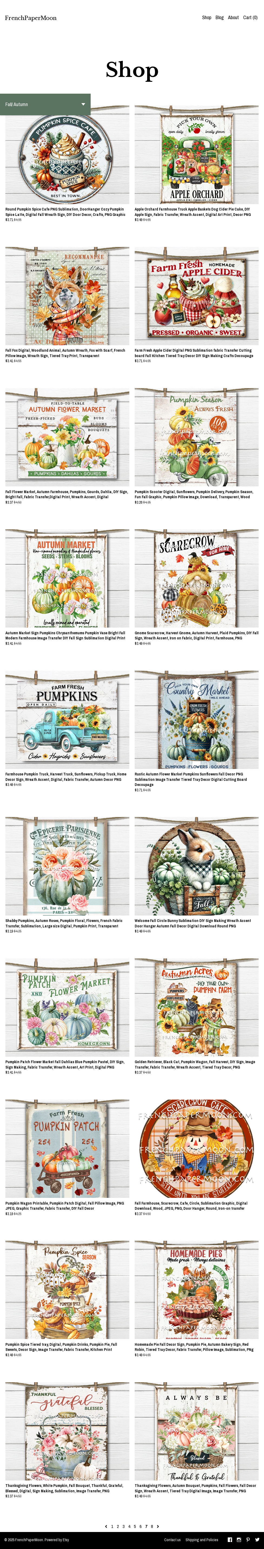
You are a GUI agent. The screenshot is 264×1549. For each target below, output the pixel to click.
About (233, 17)
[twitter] (257, 1540)
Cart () (250, 17)
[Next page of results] (158, 1526)
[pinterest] (248, 1540)
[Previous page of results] (106, 1526)
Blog (220, 17)
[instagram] (239, 1540)
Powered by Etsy (57, 1539)
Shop (206, 17)
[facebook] (230, 1540)
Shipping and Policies (202, 1539)
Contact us (172, 1539)
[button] (45, 104)
